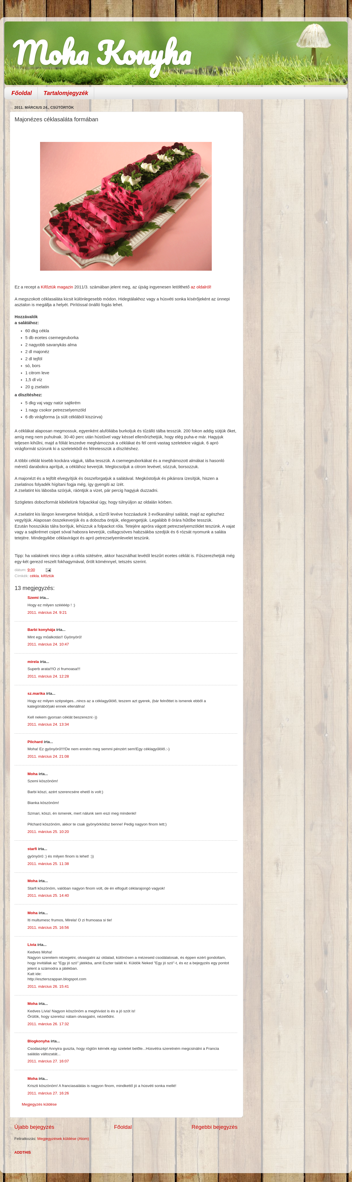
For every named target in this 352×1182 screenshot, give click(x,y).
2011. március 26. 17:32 (48, 1024)
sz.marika (36, 693)
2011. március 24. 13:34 (48, 724)
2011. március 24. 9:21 (47, 612)
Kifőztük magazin (57, 287)
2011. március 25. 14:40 (48, 895)
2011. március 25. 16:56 (48, 927)
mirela (33, 662)
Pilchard (35, 742)
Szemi (33, 597)
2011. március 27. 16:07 (48, 1061)
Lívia (31, 945)
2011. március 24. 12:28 (48, 676)
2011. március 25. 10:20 (48, 831)
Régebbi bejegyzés (214, 1127)
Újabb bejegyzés (34, 1127)
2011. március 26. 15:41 (48, 986)
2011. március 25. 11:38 (48, 864)
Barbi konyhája (41, 629)
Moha (32, 774)
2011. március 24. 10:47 (48, 644)
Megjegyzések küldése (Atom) (63, 1139)
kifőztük (47, 576)
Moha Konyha (102, 53)
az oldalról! (202, 287)
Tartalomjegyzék (65, 93)
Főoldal (21, 93)
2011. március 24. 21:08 (48, 756)
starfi (32, 849)
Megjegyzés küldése (39, 1104)
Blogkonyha (38, 1041)
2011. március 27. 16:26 (48, 1093)
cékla (34, 576)
